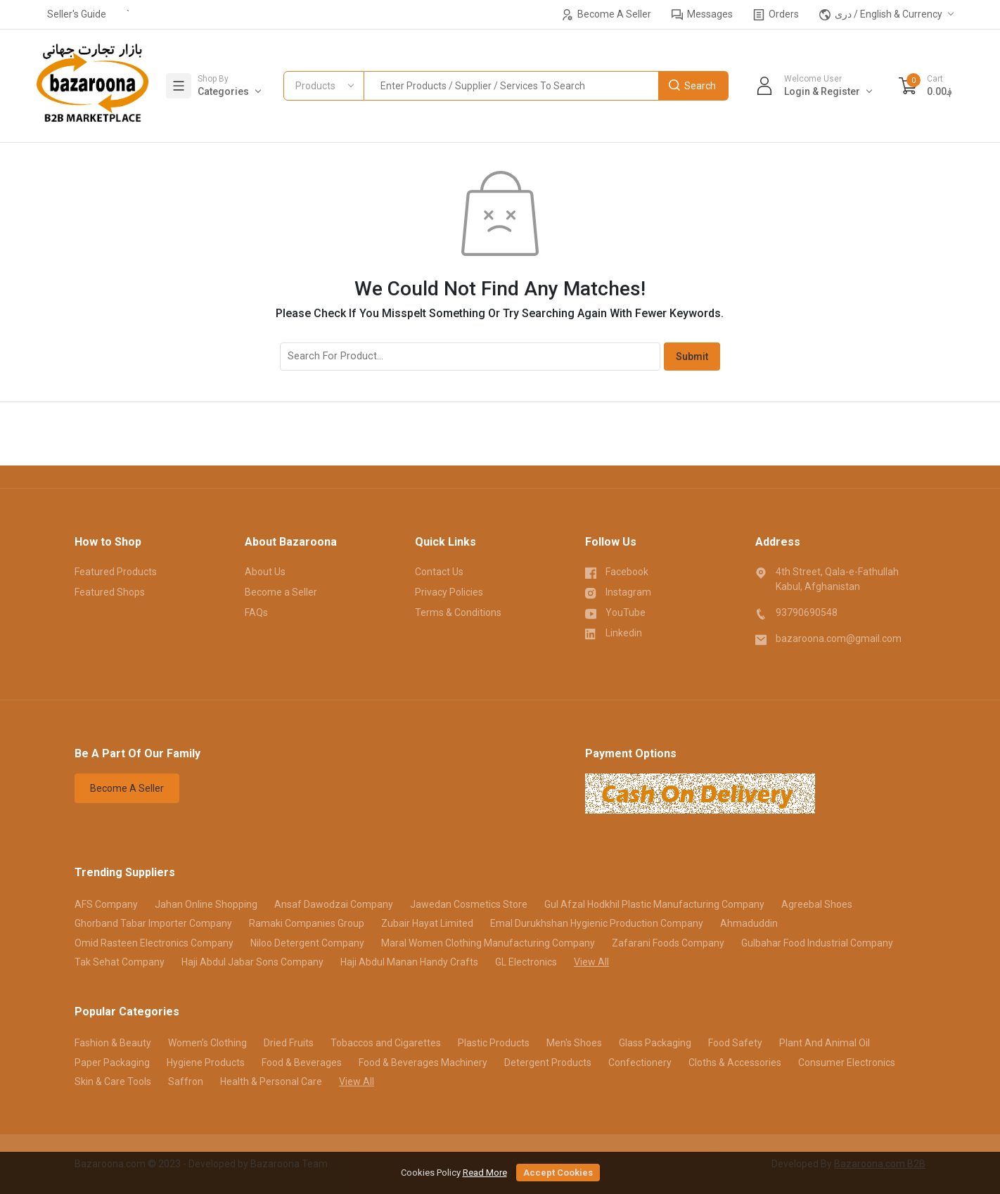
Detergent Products (547, 1062)
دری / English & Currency (880, 14)
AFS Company (106, 904)
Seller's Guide (76, 14)
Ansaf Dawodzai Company (333, 904)
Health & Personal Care (271, 1081)
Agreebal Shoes (816, 904)
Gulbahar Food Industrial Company (817, 943)
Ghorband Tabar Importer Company (153, 923)
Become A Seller (606, 14)
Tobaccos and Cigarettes (386, 1042)
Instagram (618, 591)
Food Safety (735, 1042)
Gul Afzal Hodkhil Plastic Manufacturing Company (654, 904)
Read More (485, 1172)
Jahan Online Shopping (206, 904)
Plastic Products (494, 1042)
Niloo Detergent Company (307, 943)
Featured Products (116, 571)
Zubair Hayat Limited (427, 923)
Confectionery (640, 1062)
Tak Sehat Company (120, 962)
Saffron (185, 1081)
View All (591, 962)
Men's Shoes (574, 1042)
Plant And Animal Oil (824, 1042)
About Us (265, 571)
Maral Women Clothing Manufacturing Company (488, 943)
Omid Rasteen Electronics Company (154, 943)
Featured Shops (110, 592)
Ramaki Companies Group (306, 923)
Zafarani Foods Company (668, 943)
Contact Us (439, 571)
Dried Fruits (289, 1042)
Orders (776, 14)
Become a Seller (281, 592)
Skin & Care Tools (113, 1081)
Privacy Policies (449, 592)
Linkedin (613, 632)
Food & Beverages (302, 1062)
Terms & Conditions (458, 612)
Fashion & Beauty (113, 1042)
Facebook (616, 571)
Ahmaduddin (749, 923)
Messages (702, 14)
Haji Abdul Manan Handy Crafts (409, 962)
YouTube (615, 611)
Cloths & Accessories (734, 1062)
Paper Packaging (112, 1062)
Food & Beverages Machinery (423, 1062)
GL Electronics (526, 962)
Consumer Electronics (846, 1062)
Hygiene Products (206, 1062)
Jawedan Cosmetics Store (468, 904)
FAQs (256, 612)
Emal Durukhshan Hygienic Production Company (596, 923)
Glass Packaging (655, 1042)
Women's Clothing (207, 1042)
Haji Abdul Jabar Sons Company (252, 962)
